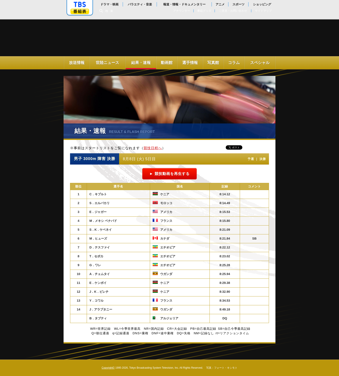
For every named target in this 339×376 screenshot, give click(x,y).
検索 (110, 11)
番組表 (79, 11)
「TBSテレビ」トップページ (80, 4)
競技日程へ (153, 148)
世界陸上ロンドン (102, 39)
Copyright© (108, 367)
